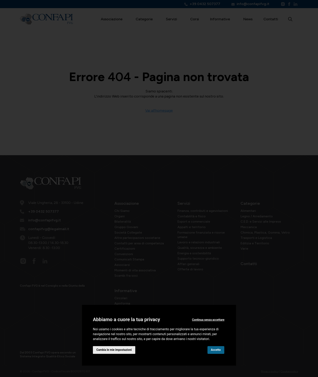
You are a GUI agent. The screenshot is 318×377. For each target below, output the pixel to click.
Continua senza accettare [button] (208, 319)
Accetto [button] (216, 349)
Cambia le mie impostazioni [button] (114, 349)
